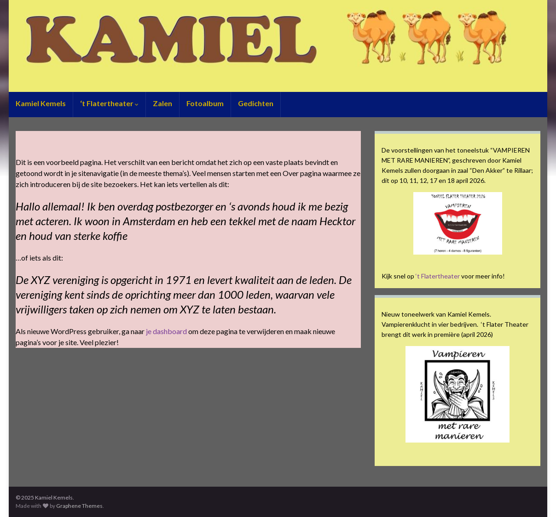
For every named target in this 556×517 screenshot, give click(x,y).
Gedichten (255, 103)
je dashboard (166, 331)
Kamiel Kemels (41, 103)
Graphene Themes (79, 505)
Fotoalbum (205, 103)
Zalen (162, 103)
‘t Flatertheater (109, 103)
